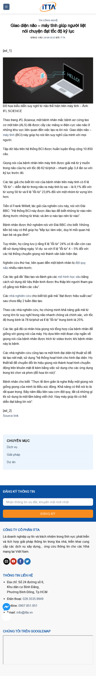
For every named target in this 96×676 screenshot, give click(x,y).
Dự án (11, 462)
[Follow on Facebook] (20, 561)
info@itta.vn (24, 612)
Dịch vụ (12, 447)
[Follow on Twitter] (27, 561)
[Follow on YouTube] (13, 561)
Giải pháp (13, 454)
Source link (10, 415)
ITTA (63, 37)
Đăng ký (48, 513)
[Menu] (6, 7)
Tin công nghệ (48, 20)
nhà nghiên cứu (20, 296)
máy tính (9, 135)
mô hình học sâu (69, 276)
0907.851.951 (27, 605)
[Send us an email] (6, 561)
